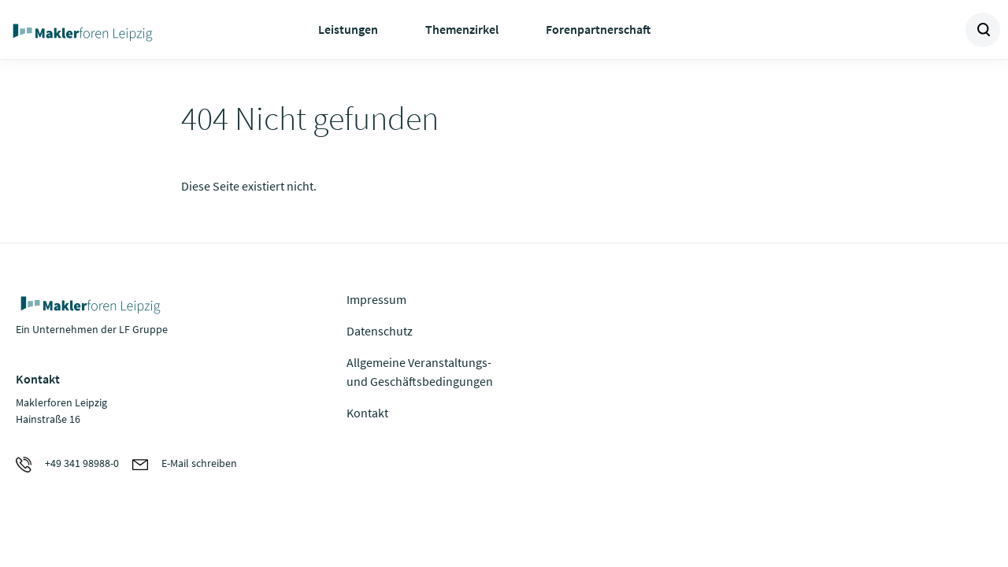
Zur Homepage (118, 30)
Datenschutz (379, 331)
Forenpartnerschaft (598, 29)
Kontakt (367, 413)
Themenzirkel (461, 29)
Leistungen (348, 29)
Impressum (376, 299)
